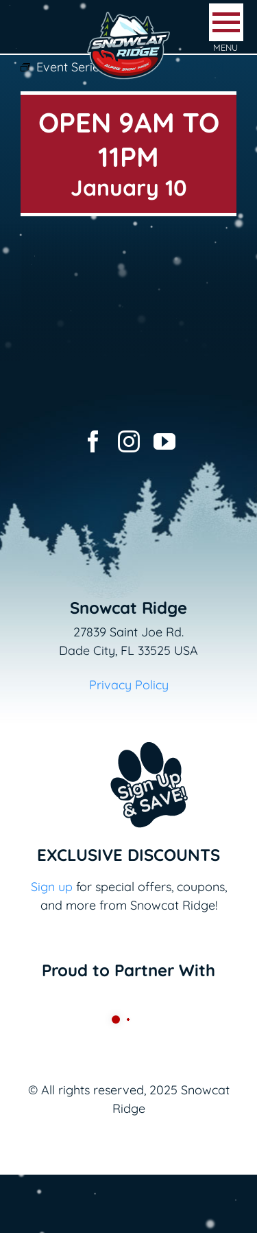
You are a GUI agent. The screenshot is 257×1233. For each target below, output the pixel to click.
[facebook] (93, 441)
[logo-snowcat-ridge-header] (128, 16)
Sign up (52, 887)
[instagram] (129, 441)
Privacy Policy (129, 685)
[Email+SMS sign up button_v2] (128, 733)
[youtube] (164, 441)
